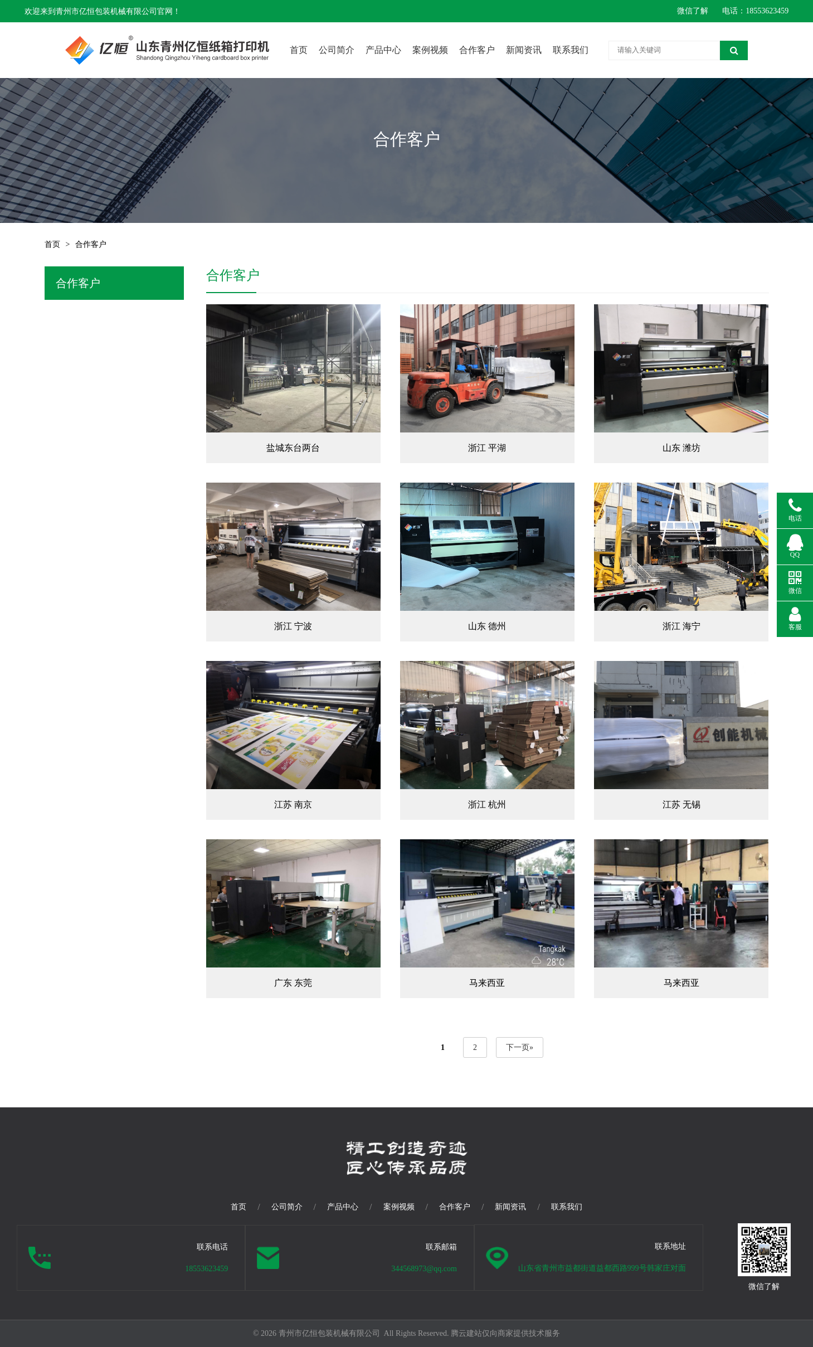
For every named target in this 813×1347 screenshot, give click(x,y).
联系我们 (570, 50)
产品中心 (383, 50)
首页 (299, 50)
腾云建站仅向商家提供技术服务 (505, 1333)
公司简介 (336, 50)
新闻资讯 (524, 50)
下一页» (519, 1047)
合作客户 (477, 50)
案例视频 (430, 50)
